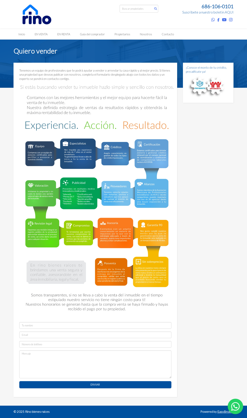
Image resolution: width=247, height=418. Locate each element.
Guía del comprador (92, 34)
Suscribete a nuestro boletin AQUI (207, 12)
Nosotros (146, 34)
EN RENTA (63, 34)
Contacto (168, 34)
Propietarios (122, 34)
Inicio (21, 34)
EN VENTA (41, 34)
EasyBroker (225, 412)
